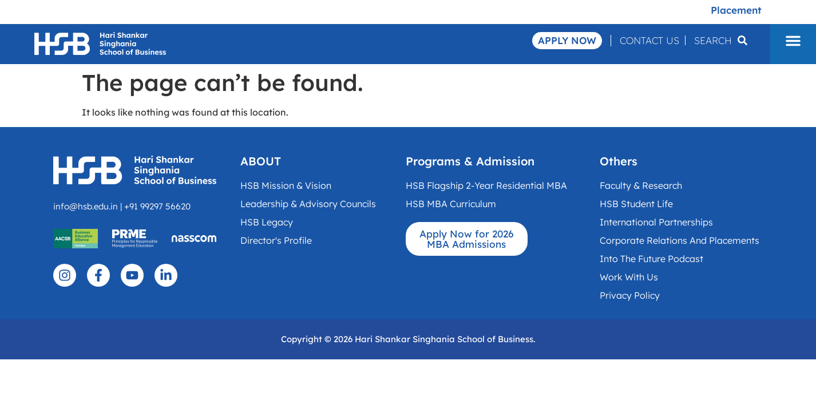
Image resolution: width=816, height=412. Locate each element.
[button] (793, 41)
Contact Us (649, 40)
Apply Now (567, 40)
